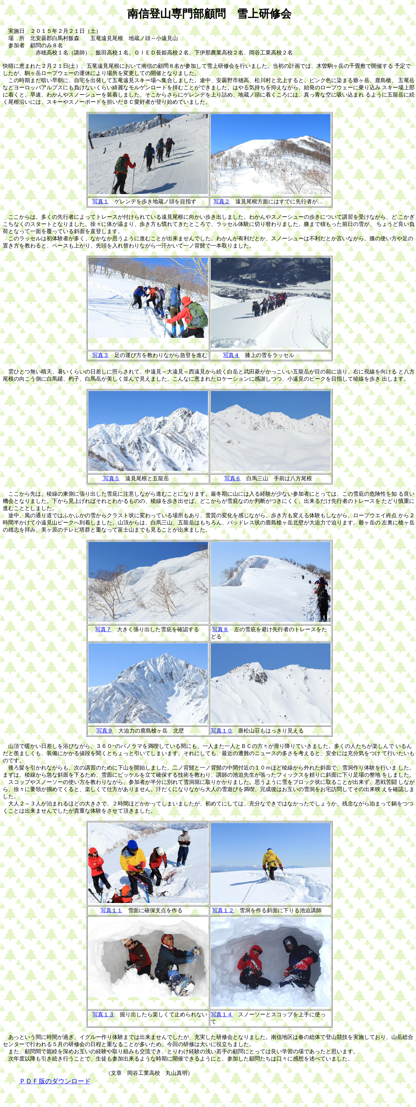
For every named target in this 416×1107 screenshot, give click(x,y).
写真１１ (111, 910)
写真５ (111, 478)
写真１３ (103, 1014)
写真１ (100, 201)
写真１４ (222, 1014)
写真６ (232, 478)
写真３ (100, 355)
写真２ (221, 201)
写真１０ (222, 731)
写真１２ (223, 910)
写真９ (104, 731)
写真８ (220, 629)
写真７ (103, 629)
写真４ (231, 355)
